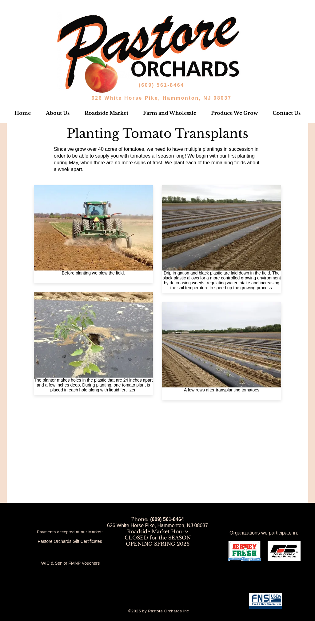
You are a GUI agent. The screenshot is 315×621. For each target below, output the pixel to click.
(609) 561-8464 (162, 85)
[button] (57, 112)
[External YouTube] (157, 460)
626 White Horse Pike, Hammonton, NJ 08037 (161, 98)
